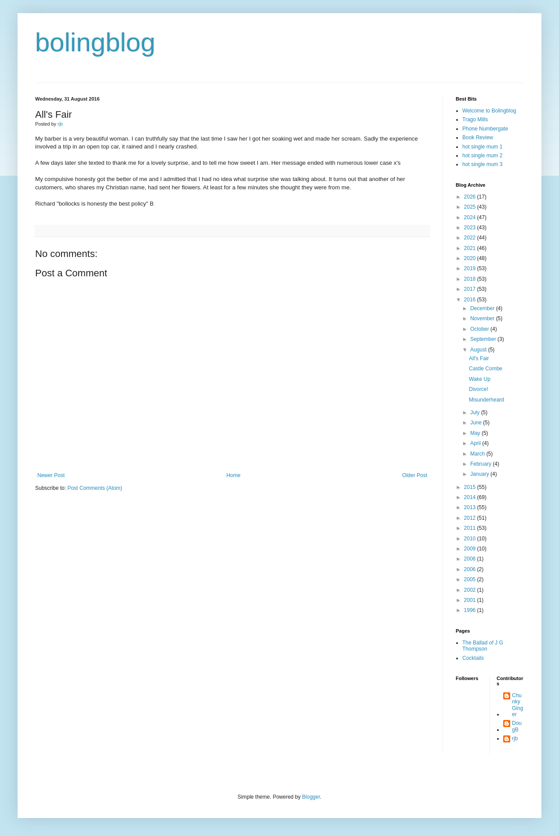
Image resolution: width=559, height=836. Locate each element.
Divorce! (478, 389)
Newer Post (51, 475)
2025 (470, 207)
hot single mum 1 (482, 147)
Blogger (311, 797)
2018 (470, 279)
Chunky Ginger (517, 704)
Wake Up (479, 379)
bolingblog (95, 42)
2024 (470, 217)
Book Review (477, 137)
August (479, 350)
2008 (470, 559)
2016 (470, 300)
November (483, 318)
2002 (470, 590)
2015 (470, 487)
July (475, 412)
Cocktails (473, 658)
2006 (470, 569)
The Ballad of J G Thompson (482, 646)
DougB (517, 726)
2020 (470, 258)
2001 (470, 600)
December (483, 308)
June (476, 423)
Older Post (414, 475)
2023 (470, 227)
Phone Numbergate (485, 129)
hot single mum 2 (482, 155)
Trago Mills (475, 119)
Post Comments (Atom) (94, 488)
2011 (470, 528)
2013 (470, 507)
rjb (515, 738)
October (480, 329)
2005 (470, 579)
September (483, 339)
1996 (470, 610)
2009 (470, 549)
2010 (470, 539)
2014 (470, 497)
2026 (470, 197)
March (478, 454)
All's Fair (479, 358)
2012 (470, 518)
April (476, 443)
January (480, 474)
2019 (470, 268)
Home (233, 475)
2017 (470, 289)
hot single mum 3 (482, 164)
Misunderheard (486, 400)
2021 (470, 248)
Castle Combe (485, 369)
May (476, 433)
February (481, 464)
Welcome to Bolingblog (489, 111)
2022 (470, 238)
